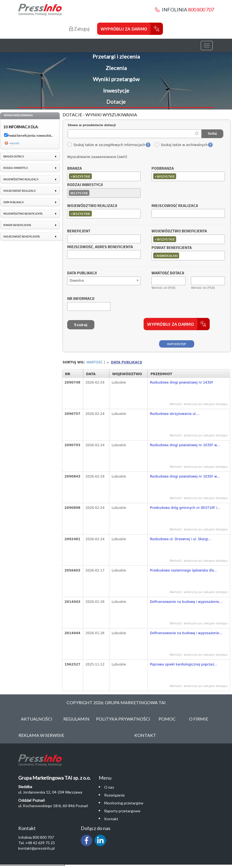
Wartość (94, 362)
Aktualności (36, 718)
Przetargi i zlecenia (116, 56)
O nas (109, 787)
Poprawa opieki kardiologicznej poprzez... (183, 664)
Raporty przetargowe (122, 811)
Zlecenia (116, 68)
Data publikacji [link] (13, 202)
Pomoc (167, 718)
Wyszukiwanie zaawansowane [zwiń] (97, 157)
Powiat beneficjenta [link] (17, 225)
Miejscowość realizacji (174, 206)
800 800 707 (201, 10)
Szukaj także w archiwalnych (180, 145)
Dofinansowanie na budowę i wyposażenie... (186, 602)
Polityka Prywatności (123, 718)
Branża (74, 169)
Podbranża (162, 169)
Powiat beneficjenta (171, 248)
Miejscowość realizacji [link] (19, 190)
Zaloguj (79, 29)
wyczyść (14, 143)
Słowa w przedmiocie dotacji (92, 125)
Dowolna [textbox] (77, 280)
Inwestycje (116, 90)
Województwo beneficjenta (179, 231)
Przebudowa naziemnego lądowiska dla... (183, 570)
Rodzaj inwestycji (85, 185)
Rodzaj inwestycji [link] (15, 167)
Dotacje (116, 101)
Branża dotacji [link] (13, 156)
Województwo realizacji (92, 206)
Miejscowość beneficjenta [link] (21, 236)
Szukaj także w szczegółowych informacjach (106, 145)
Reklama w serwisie (41, 735)
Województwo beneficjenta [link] (22, 213)
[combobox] (104, 176)
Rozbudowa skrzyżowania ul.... (175, 414)
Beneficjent (78, 231)
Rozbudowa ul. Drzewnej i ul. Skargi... (180, 539)
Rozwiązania (114, 795)
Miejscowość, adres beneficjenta (100, 247)
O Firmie (198, 718)
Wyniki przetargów (116, 79)
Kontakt (145, 735)
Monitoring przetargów (123, 803)
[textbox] (94, 176)
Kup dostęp (176, 344)
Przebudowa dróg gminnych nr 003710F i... (185, 508)
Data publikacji (82, 273)
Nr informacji (80, 299)
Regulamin (76, 718)
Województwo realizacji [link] (20, 179)
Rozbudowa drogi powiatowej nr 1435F (181, 382)
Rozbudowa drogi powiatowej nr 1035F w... (185, 445)
